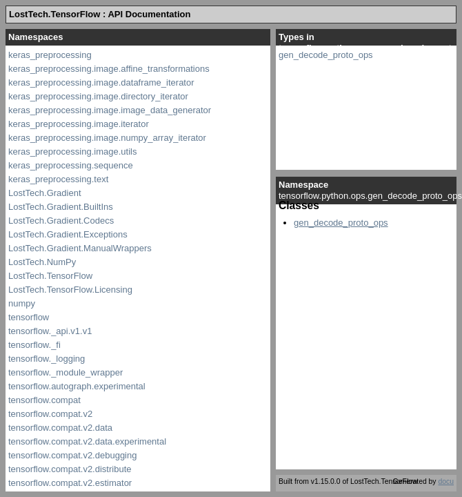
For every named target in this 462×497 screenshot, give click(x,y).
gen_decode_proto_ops (326, 55)
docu (446, 481)
